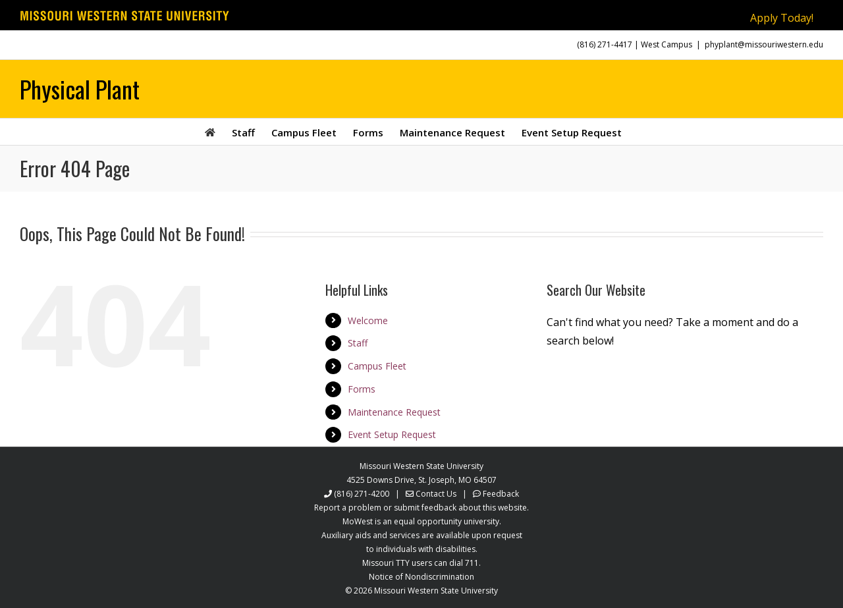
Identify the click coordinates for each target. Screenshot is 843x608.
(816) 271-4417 (604, 44)
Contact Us (436, 493)
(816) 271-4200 (361, 493)
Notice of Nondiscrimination (421, 576)
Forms (361, 389)
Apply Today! (781, 18)
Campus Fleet (377, 366)
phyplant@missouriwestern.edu (764, 44)
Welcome (368, 320)
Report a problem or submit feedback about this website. (421, 507)
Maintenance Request (394, 412)
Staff (357, 343)
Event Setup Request (392, 434)
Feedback (501, 493)
